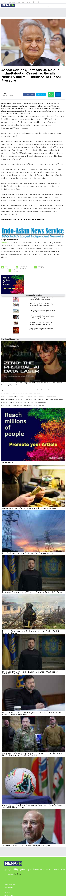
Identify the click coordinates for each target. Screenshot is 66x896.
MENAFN (6, 107)
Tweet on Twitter (41, 97)
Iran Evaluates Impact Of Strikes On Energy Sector (27, 556)
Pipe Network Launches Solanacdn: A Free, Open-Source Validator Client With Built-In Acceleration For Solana (33, 393)
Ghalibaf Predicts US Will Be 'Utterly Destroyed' (26, 846)
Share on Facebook (29, 97)
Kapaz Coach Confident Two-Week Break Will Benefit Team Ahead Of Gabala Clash (32, 807)
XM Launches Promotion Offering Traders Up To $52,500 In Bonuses (20, 396)
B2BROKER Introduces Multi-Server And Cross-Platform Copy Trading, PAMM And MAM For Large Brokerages (32, 402)
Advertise (7, 893)
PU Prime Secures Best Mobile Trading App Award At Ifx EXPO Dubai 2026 (22, 408)
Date (4, 97)
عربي (28, 2)
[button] (33, 2)
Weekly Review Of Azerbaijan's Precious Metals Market (29, 511)
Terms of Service (9, 885)
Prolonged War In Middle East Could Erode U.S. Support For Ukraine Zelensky (32, 675)
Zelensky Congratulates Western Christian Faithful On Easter (32, 594)
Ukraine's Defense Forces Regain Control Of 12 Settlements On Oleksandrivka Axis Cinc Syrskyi (31, 755)
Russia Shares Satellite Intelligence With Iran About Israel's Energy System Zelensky (31, 715)
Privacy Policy (8, 888)
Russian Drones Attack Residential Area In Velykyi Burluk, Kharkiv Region (31, 634)
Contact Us (7, 890)
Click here (17, 874)
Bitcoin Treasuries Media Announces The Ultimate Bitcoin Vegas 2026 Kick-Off (23, 405)
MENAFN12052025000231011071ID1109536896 (23, 223)
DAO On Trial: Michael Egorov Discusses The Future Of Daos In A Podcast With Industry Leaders (28, 399)
